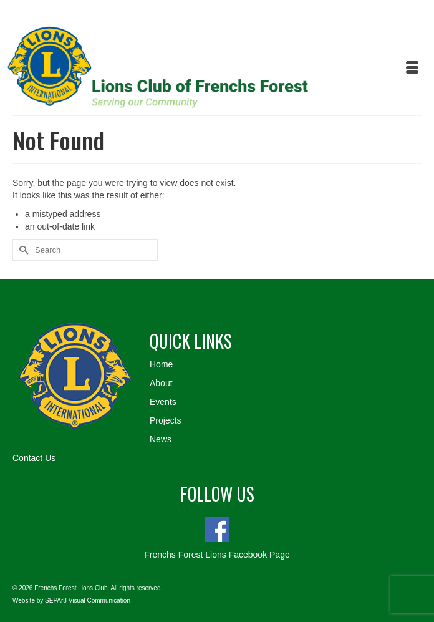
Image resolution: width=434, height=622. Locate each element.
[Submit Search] (21, 250)
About (161, 383)
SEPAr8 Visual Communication (87, 600)
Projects (165, 420)
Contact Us (33, 458)
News (160, 439)
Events (163, 402)
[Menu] (412, 68)
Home (161, 364)
